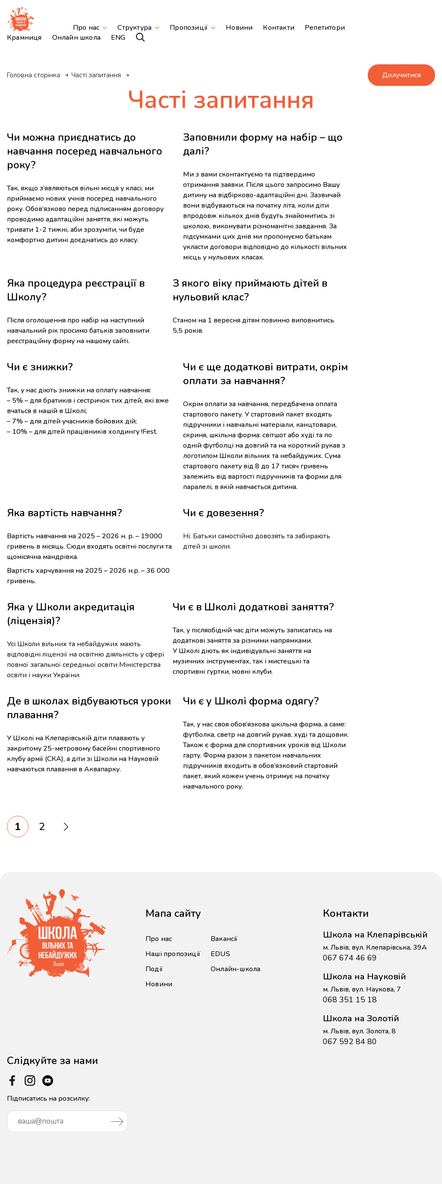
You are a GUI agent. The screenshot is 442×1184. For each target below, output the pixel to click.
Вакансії (224, 939)
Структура (134, 27)
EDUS (220, 954)
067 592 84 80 (350, 1041)
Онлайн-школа (235, 969)
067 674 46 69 (350, 958)
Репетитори (325, 27)
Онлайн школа (76, 37)
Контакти (278, 27)
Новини (239, 27)
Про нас (86, 27)
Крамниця (24, 37)
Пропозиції (189, 27)
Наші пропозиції (172, 954)
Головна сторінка (33, 75)
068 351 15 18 (350, 1000)
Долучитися (401, 75)
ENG (118, 37)
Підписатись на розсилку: (67, 1113)
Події (154, 969)
